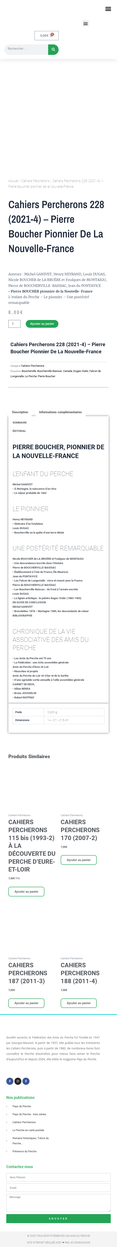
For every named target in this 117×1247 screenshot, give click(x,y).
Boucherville (29, 371)
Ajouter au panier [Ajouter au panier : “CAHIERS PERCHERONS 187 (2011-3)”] (27, 1004)
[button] (108, 9)
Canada (67, 371)
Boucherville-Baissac (49, 371)
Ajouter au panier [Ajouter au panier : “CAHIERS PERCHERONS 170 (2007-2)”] (79, 860)
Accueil (13, 181)
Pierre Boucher (46, 376)
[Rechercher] (53, 50)
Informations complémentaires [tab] (60, 412)
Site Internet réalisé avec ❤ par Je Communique (58, 1242)
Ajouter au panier (42, 324)
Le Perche (31, 376)
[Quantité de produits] (14, 324)
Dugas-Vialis (80, 371)
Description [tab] (20, 412)
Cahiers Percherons (36, 181)
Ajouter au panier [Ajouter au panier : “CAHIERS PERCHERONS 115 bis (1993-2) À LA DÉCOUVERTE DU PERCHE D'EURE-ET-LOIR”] (27, 892)
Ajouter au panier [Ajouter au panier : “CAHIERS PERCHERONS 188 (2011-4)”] (79, 1004)
